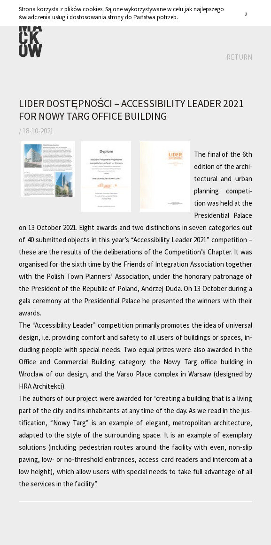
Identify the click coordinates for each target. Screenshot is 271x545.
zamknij (247, 13)
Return (239, 57)
